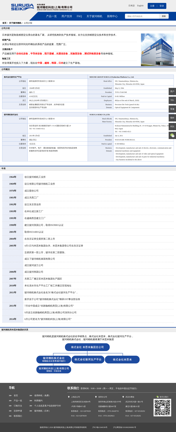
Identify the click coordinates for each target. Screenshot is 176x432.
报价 (172, 118)
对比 (172, 126)
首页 (4, 23)
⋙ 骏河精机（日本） (40, 411)
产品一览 (51, 16)
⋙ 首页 (13, 395)
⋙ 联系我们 (15, 416)
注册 (152, 6)
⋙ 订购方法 (15, 406)
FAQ (79, 16)
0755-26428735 (113, 411)
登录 (162, 6)
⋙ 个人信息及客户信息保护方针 (45, 406)
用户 (172, 91)
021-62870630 (85, 411)
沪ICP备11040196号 (99, 427)
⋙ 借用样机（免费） (40, 395)
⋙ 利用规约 (36, 401)
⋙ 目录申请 (15, 411)
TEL (172, 100)
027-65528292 (140, 411)
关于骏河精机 (94, 16)
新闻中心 (112, 16)
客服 (172, 109)
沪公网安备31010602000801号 (124, 427)
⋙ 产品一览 (15, 401)
